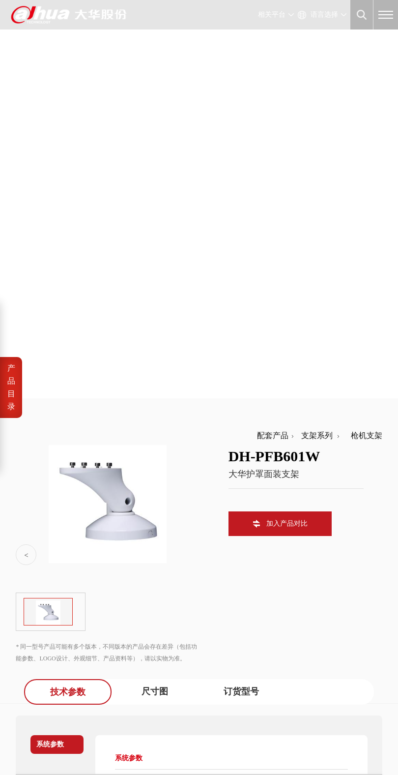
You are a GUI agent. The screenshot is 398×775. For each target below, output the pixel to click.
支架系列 (315, 49)
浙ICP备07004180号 (84, 735)
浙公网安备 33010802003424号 (173, 735)
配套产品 (272, 49)
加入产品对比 (287, 137)
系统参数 (50, 357)
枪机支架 (362, 49)
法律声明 (28, 746)
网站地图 (92, 746)
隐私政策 (60, 746)
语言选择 (324, 14)
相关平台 (271, 14)
